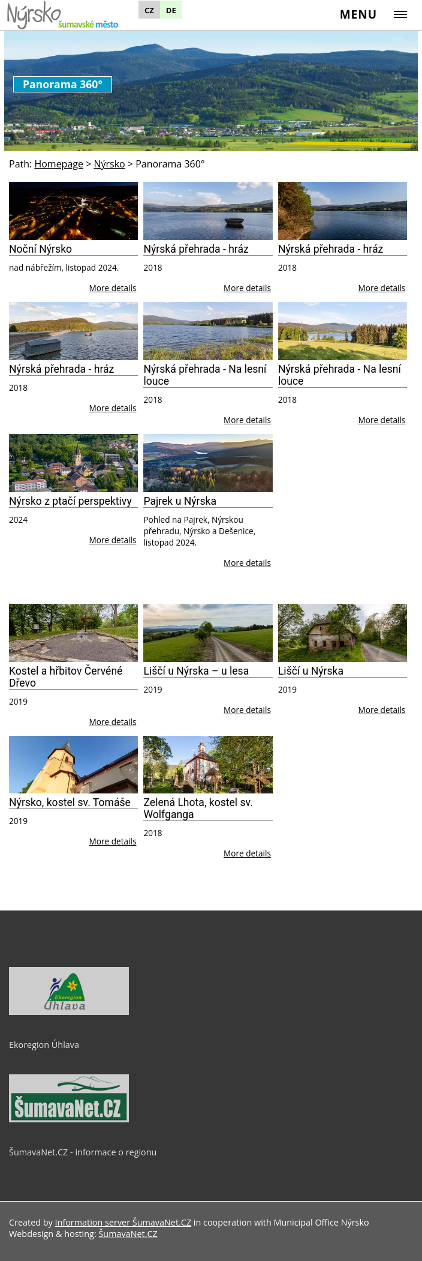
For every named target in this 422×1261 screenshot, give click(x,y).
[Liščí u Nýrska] (342, 633)
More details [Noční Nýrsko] (113, 287)
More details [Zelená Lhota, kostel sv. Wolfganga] (247, 853)
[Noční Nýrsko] (73, 211)
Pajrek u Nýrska (179, 501)
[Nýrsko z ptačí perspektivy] (73, 463)
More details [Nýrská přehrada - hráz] (247, 287)
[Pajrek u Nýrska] (207, 463)
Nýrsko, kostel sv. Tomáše (70, 802)
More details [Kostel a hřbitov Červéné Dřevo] (113, 721)
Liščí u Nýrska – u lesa (196, 671)
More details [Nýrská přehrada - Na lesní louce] (247, 420)
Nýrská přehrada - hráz (195, 249)
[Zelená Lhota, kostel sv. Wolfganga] (207, 765)
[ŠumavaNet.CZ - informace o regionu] (69, 1119)
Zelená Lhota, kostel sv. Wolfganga (197, 808)
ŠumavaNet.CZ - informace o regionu (82, 1152)
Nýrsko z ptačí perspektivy (70, 501)
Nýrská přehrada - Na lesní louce (204, 375)
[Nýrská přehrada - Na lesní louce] (207, 331)
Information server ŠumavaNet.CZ (123, 1222)
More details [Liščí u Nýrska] (381, 709)
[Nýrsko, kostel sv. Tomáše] (73, 765)
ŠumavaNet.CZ (127, 1233)
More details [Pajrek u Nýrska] (247, 562)
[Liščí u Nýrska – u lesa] (207, 633)
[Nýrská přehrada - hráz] (207, 211)
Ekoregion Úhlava (44, 1044)
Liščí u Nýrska (310, 671)
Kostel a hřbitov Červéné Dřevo (65, 677)
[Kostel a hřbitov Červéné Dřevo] (73, 633)
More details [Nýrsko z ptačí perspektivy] (113, 540)
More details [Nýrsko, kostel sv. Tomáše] (113, 841)
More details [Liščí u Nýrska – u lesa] (247, 709)
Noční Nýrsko (40, 249)
